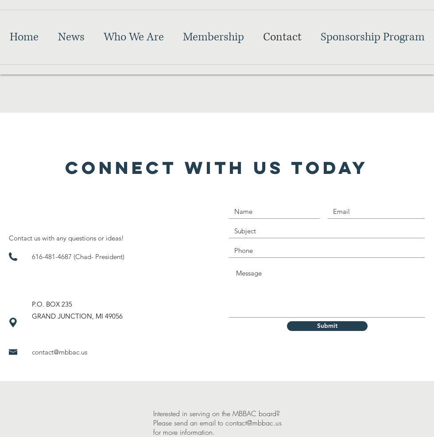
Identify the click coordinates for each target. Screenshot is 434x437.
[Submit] (327, 326)
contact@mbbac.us (59, 352)
